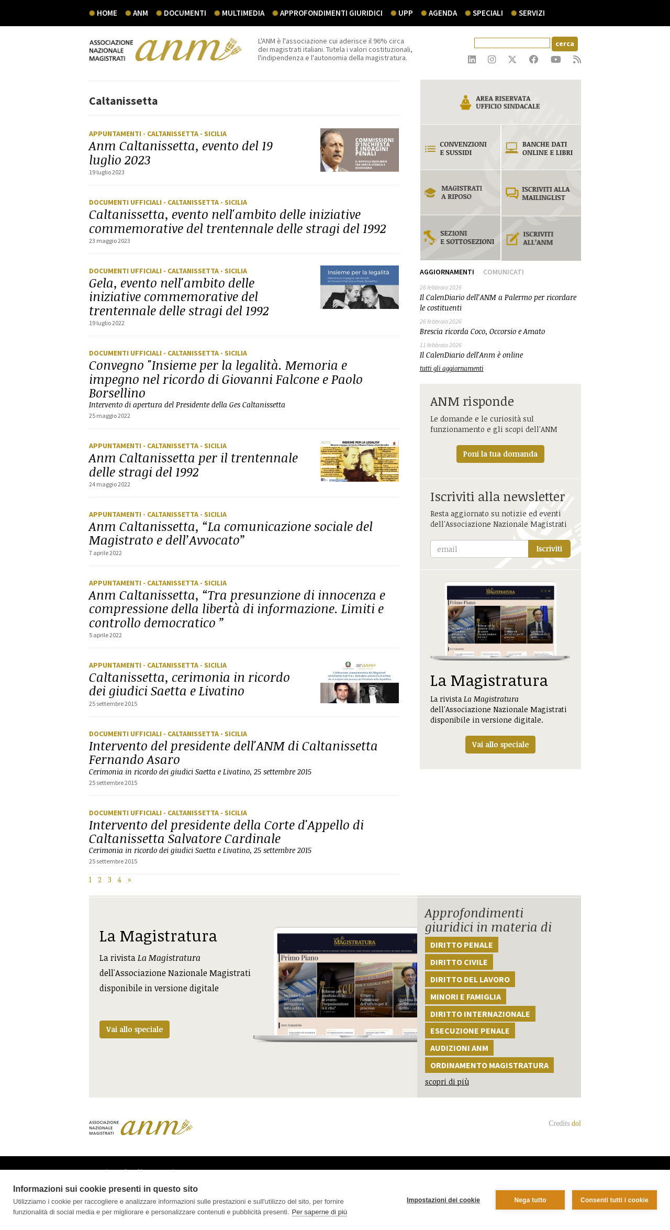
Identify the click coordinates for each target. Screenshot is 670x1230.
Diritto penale (461, 944)
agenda (443, 13)
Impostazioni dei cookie (443, 1200)
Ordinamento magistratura (489, 1065)
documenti (185, 13)
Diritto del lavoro (470, 979)
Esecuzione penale (470, 1030)
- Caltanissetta (171, 133)
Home (107, 13)
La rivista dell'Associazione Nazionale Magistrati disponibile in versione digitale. (500, 667)
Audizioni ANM (459, 1048)
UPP (405, 13)
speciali (488, 13)
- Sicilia (213, 133)
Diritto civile (459, 962)
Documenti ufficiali (126, 202)
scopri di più (447, 1082)
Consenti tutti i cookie (614, 1200)
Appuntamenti (116, 133)
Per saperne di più (320, 1212)
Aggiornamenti (447, 271)
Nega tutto (530, 1200)
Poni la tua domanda (500, 454)
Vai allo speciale (134, 1029)
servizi (532, 13)
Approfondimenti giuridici (331, 13)
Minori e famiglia (465, 996)
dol (576, 1123)
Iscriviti (549, 548)
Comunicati (503, 271)
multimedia (243, 13)
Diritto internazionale (480, 1014)
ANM (140, 13)
